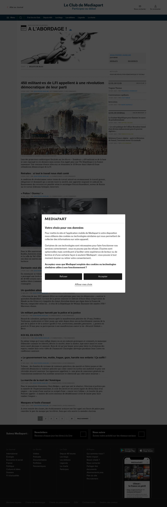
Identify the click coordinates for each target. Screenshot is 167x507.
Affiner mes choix (83, 284)
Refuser (63, 277)
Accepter (102, 277)
